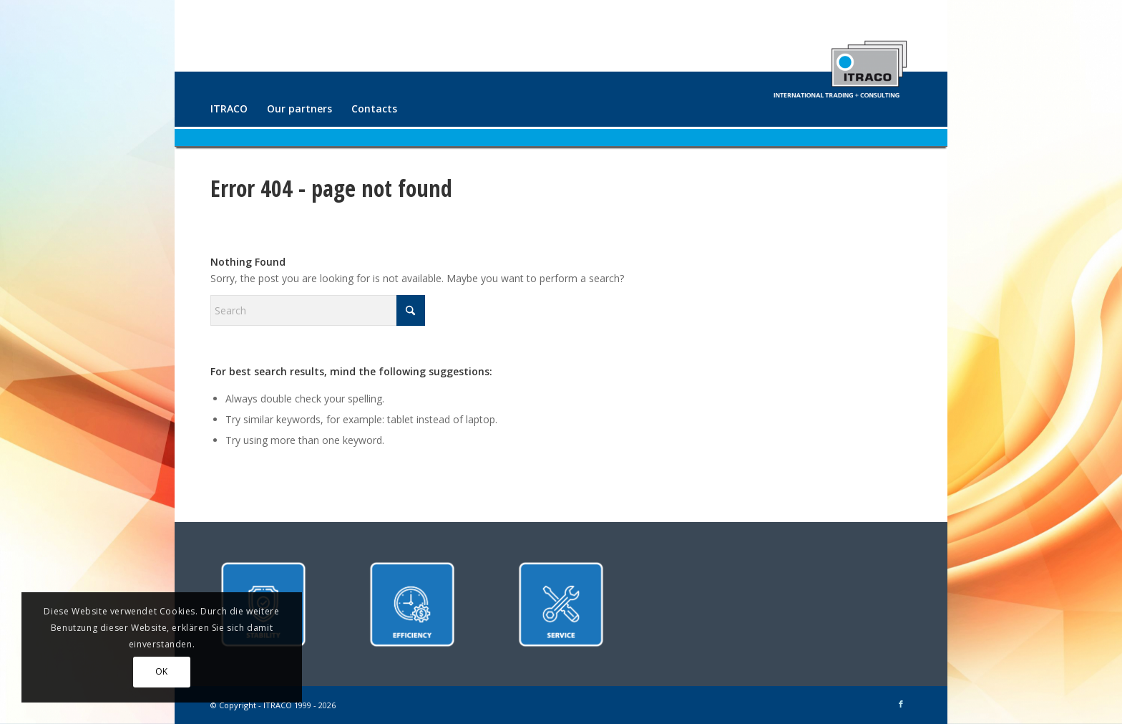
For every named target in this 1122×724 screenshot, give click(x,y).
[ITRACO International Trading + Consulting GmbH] (840, 63)
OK (161, 671)
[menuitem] (229, 108)
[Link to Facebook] (901, 704)
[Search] (317, 310)
